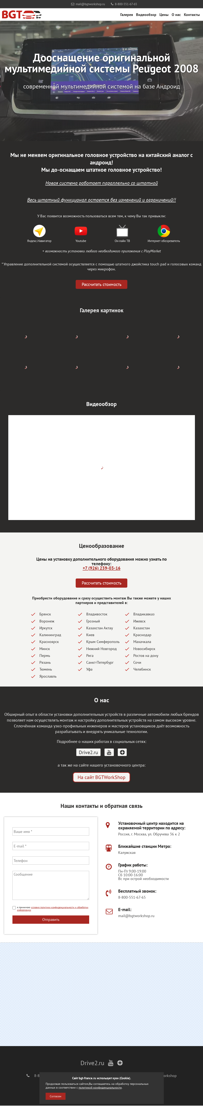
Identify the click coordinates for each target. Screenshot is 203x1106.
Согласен (55, 1096)
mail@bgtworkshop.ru (88, 4)
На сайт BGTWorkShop (101, 777)
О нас (176, 14)
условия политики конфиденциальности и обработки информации (52, 909)
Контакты (192, 14)
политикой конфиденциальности (100, 1087)
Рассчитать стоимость (102, 284)
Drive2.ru (88, 752)
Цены (164, 14)
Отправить (50, 919)
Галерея (126, 14)
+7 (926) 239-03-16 (101, 568)
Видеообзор (146, 14)
